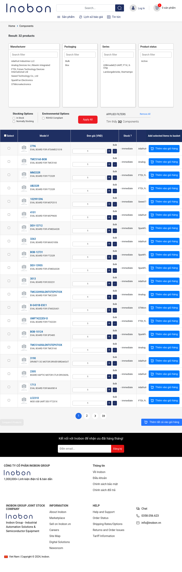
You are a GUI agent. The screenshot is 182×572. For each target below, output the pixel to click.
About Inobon (57, 512)
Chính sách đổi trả (104, 490)
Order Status (100, 518)
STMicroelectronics (21, 84)
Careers (54, 530)
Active (144, 61)
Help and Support (104, 512)
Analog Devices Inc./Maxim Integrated (30, 65)
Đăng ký (117, 448)
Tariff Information (104, 536)
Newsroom (56, 548)
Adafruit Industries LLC (23, 61)
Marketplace (57, 518)
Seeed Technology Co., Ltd (24, 76)
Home (11, 26)
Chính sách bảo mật (105, 484)
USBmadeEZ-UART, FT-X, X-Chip (117, 66)
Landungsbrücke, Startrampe (118, 72)
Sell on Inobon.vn (60, 524)
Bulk (67, 61)
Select (10, 135)
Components (26, 26)
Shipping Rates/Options (107, 524)
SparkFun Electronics (22, 80)
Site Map (54, 536)
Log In (141, 8)
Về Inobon (99, 472)
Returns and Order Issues (108, 530)
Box (67, 65)
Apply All (88, 119)
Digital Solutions (59, 542)
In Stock (20, 118)
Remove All (145, 114)
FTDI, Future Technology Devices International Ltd (27, 70)
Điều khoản (100, 478)
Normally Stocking (25, 121)
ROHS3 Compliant (54, 118)
